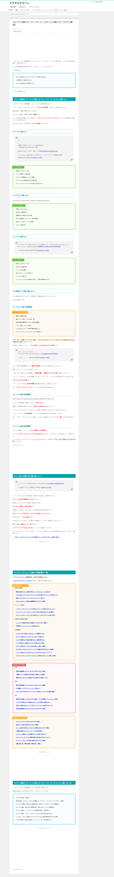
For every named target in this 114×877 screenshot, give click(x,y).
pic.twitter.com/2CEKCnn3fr (49, 151)
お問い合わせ (22, 7)
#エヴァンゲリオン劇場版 (35, 246)
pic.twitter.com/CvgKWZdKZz (52, 246)
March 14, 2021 (37, 157)
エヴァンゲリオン (17, 31)
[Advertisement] (44, 458)
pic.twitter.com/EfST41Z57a (55, 483)
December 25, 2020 (43, 250)
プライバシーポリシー (34, 7)
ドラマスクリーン (19, 3)
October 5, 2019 (45, 357)
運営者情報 (13, 7)
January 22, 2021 (46, 487)
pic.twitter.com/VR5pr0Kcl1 (50, 353)
